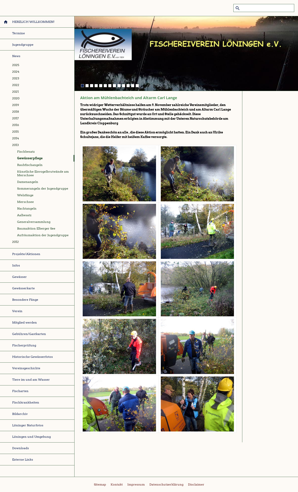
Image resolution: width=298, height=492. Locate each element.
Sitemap (100, 484)
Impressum (136, 484)
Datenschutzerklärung (166, 484)
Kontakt (117, 484)
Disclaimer (196, 484)
